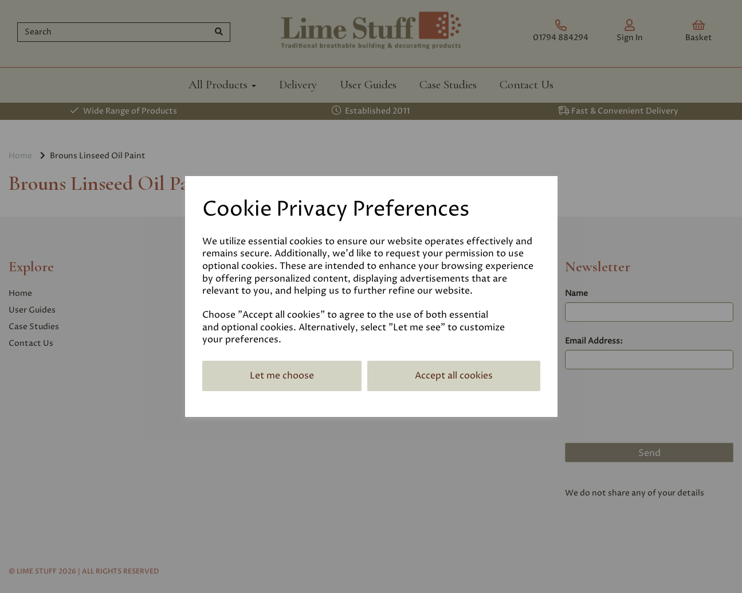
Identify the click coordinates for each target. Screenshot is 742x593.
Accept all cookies (454, 375)
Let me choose (282, 375)
